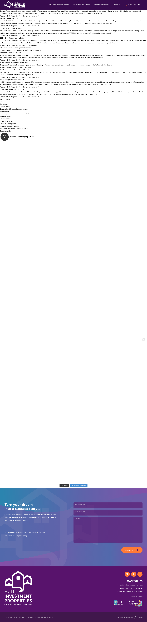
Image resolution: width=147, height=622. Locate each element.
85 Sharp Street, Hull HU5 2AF (11, 28)
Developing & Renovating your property (14, 109)
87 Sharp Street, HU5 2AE (9, 18)
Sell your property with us (9, 126)
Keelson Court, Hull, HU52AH (11, 53)
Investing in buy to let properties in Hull (14, 114)
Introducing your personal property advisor (15, 48)
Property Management (102, 5)
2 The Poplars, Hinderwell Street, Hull (14, 62)
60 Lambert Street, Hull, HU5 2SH (12, 89)
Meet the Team (5, 116)
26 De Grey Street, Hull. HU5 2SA (12, 38)
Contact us (4, 104)
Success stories (5, 131)
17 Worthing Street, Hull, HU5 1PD (12, 80)
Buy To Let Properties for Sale (59, 5)
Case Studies (12, 67)
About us (118, 5)
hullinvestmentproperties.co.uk (131, 588)
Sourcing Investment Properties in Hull (14, 129)
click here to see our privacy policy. (15, 536)
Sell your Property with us (81, 5)
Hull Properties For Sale (16, 16)
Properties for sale (6, 121)
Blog (1, 102)
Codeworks (50, 617)
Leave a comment (32, 16)
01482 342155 (134, 4)
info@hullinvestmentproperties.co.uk (129, 585)
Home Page (4, 111)
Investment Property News (17, 50)
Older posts (5, 99)
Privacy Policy (5, 119)
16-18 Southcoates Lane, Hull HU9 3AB (14, 70)
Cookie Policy (5, 106)
